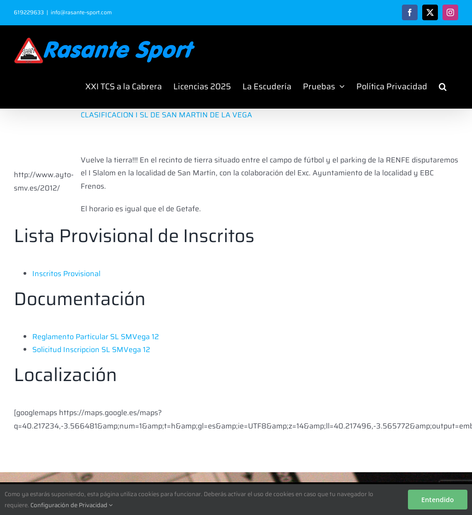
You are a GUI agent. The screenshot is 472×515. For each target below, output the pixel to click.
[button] (443, 86)
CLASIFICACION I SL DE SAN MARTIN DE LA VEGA (166, 115)
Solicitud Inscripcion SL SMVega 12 (91, 349)
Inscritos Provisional (66, 273)
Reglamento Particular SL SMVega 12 (95, 336)
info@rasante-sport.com (81, 12)
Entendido (437, 499)
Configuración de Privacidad (71, 505)
